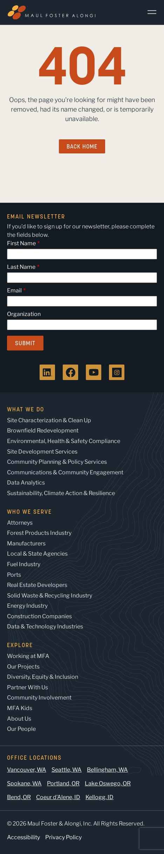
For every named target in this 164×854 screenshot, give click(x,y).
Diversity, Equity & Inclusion (42, 676)
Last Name (21, 267)
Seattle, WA (67, 769)
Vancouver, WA (26, 769)
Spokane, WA (24, 783)
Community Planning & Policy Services (57, 461)
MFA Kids (19, 708)
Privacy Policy (63, 837)
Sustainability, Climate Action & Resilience (61, 493)
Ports (14, 574)
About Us (19, 718)
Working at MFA (28, 656)
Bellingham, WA (107, 769)
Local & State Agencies (37, 553)
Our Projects (23, 666)
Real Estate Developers (37, 585)
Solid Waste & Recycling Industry (49, 595)
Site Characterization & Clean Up (49, 420)
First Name (21, 243)
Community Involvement (39, 697)
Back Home (82, 146)
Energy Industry (27, 605)
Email (14, 290)
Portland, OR (63, 783)
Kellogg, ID (100, 797)
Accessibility (23, 837)
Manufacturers (26, 543)
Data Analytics (26, 482)
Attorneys (20, 522)
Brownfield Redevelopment (42, 430)
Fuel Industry (23, 564)
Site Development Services (42, 451)
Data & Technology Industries (45, 626)
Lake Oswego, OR (108, 783)
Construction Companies (39, 616)
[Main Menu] (149, 12)
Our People (21, 729)
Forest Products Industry (39, 533)
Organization (24, 314)
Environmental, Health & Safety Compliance (63, 441)
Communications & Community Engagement (65, 472)
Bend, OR (19, 797)
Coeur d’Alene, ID (58, 797)
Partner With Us (27, 687)
